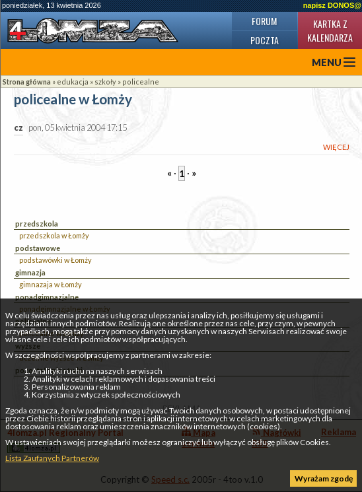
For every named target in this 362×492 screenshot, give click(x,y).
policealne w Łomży (73, 99)
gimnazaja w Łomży (50, 284)
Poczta (264, 40)
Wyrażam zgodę (324, 478)
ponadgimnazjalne (47, 297)
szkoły (105, 81)
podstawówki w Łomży (55, 260)
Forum (264, 21)
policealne (140, 81)
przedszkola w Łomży (54, 235)
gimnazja (30, 272)
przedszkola (36, 223)
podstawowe (37, 248)
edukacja (73, 81)
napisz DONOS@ (332, 5)
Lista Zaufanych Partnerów (52, 458)
